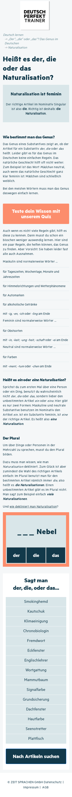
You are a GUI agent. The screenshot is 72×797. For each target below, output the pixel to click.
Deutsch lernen (13, 35)
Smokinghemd (36, 602)
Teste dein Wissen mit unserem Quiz (36, 214)
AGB (45, 787)
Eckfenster (36, 650)
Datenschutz (53, 782)
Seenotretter (36, 729)
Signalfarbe (36, 690)
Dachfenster (36, 709)
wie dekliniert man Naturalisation (33, 507)
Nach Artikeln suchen (36, 756)
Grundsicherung (36, 699)
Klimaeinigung (36, 621)
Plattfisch (36, 739)
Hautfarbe (36, 719)
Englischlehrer (36, 660)
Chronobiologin (36, 631)
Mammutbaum (36, 680)
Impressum (31, 787)
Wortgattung (36, 670)
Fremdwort (36, 641)
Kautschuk (36, 611)
